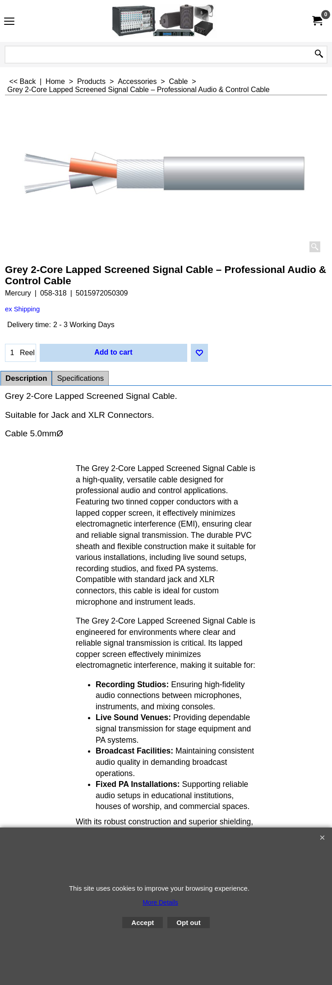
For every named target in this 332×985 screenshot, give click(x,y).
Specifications (80, 378)
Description (26, 378)
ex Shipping (22, 309)
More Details (160, 902)
